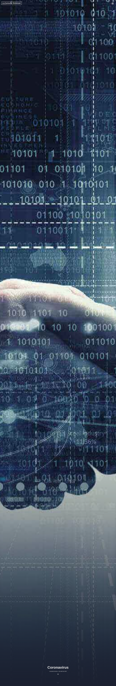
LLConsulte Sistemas (11, 3)
